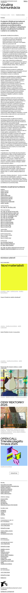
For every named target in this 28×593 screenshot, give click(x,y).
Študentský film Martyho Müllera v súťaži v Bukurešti (11, 368)
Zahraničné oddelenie (6, 489)
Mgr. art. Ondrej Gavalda (7, 222)
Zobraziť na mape (5, 528)
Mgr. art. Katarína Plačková (8, 243)
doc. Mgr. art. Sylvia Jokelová (8, 247)
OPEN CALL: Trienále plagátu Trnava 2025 (12, 441)
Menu (25, 1)
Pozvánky (3, 291)
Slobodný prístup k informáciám (9, 504)
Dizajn (8, 291)
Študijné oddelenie (5, 487)
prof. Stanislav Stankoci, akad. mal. (10, 213)
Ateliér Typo (4, 194)
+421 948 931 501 (5, 524)
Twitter (2, 513)
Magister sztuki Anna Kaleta (8, 249)
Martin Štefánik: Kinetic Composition (10, 332)
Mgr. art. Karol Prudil (6, 226)
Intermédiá (3, 558)
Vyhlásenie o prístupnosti (7, 591)
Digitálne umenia (10, 397)
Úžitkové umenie (5, 552)
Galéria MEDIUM (5, 492)
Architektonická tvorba (7, 433)
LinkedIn (3, 514)
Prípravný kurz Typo (6, 200)
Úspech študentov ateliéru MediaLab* (11, 297)
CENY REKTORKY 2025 (12, 403)
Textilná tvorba (14, 291)
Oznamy (3, 326)
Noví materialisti (5, 262)
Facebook (3, 511)
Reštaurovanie (9, 429)
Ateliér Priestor (5, 190)
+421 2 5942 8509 (5, 572)
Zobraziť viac (14, 473)
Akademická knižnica (6, 490)
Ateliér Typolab (5, 203)
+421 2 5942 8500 (5, 525)
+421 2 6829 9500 (5, 543)
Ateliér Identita (4, 192)
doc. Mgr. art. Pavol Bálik (7, 217)
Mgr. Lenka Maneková (6, 231)
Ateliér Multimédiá (5, 195)
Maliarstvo (3, 430)
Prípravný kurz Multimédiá (7, 201)
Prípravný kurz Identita (6, 198)
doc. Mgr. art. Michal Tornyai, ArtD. (9, 211)
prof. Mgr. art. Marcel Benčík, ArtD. (9, 214)
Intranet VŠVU (4, 499)
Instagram (3, 510)
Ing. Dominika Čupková (7, 242)
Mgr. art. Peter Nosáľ (6, 220)
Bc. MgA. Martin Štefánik (7, 245)
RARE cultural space (6, 493)
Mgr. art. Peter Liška (6, 225)
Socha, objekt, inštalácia (19, 432)
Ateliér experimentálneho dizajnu (15, 430)
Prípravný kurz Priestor (7, 197)
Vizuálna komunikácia (11, 326)
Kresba (2, 550)
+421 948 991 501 (5, 542)
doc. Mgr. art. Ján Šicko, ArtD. (8, 207)
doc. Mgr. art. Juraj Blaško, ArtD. (9, 216)
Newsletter (4, 501)
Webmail (3, 500)
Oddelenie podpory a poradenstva (10, 486)
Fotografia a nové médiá (7, 561)
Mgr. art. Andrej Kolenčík (7, 223)
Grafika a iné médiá (19, 429)
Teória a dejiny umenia (6, 530)
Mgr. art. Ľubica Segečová (7, 219)
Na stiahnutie (4, 503)
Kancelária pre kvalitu (6, 484)
